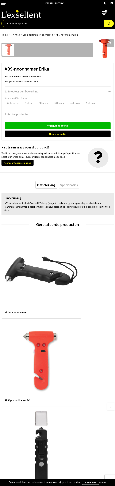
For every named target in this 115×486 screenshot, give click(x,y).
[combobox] (52, 23)
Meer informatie (57, 133)
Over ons (63, 380)
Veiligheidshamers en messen (38, 34)
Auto (17, 34)
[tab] (46, 185)
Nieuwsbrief (65, 389)
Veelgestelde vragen (69, 394)
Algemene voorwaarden (13, 426)
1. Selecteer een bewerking (21, 91)
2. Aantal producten (17, 114)
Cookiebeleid (8, 435)
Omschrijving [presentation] (46, 185)
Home (4, 34)
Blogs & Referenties (69, 385)
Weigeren (102, 482)
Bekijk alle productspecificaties (21, 81)
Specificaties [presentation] (69, 185)
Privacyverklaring (10, 430)
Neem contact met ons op (17, 162)
